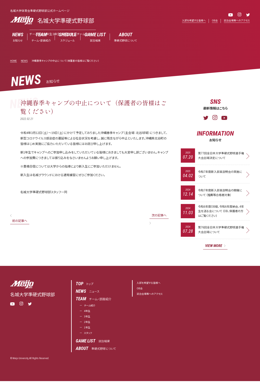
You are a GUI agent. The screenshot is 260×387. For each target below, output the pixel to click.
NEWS (24, 60)
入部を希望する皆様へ (190, 20)
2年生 (88, 326)
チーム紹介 (91, 308)
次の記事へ (159, 215)
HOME (13, 60)
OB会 (212, 20)
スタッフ (89, 339)
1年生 (88, 332)
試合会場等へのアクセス (236, 20)
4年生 (88, 314)
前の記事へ (19, 221)
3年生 (88, 320)
